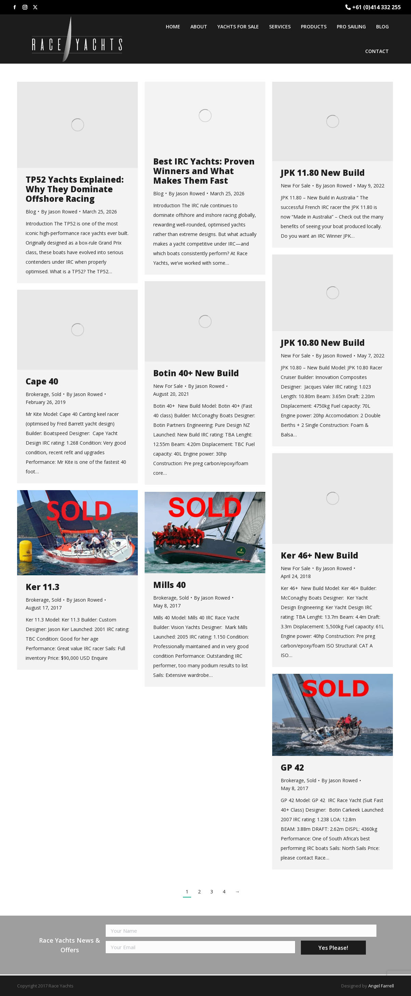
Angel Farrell (381, 986)
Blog (31, 211)
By (59, 211)
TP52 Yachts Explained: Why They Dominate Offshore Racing (75, 189)
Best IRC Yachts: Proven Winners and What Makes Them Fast (204, 171)
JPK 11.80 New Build (323, 173)
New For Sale (295, 185)
